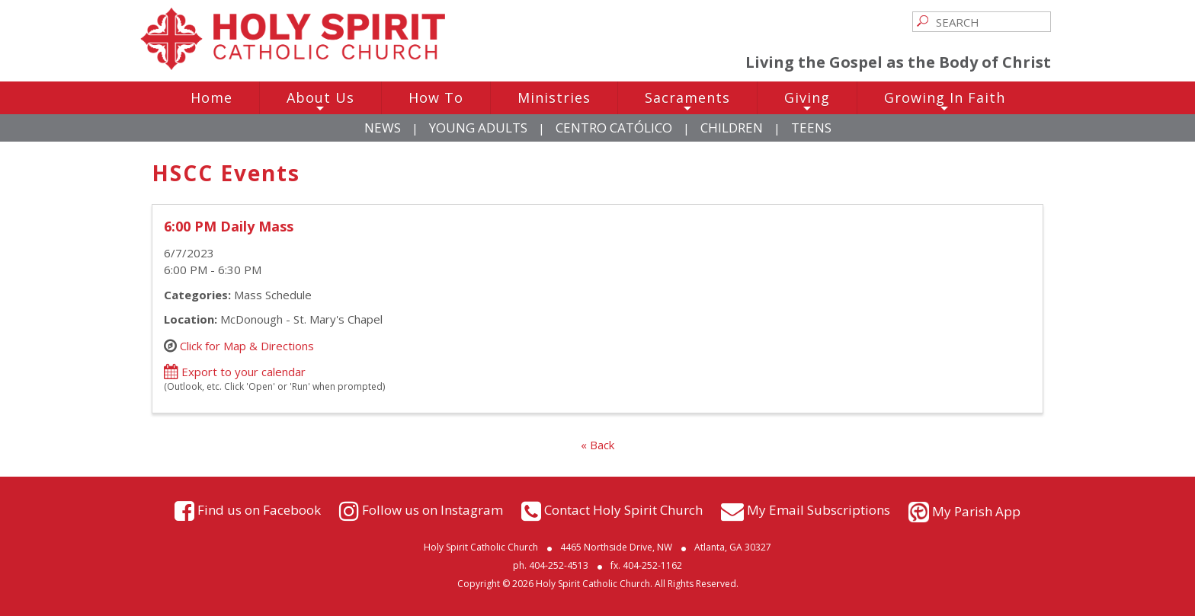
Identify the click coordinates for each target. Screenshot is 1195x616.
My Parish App (976, 511)
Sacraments (687, 101)
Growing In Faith (944, 101)
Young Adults (478, 127)
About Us (320, 101)
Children (731, 127)
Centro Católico (614, 127)
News (382, 127)
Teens (811, 127)
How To (435, 97)
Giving (807, 101)
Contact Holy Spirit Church (623, 510)
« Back (597, 444)
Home (211, 97)
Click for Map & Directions (247, 345)
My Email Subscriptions (818, 510)
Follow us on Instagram (432, 510)
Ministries (554, 97)
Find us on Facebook (259, 510)
